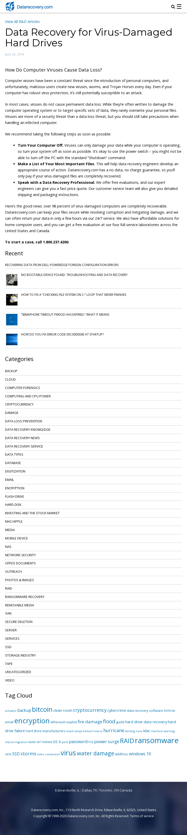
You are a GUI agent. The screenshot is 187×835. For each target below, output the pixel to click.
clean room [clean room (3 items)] (62, 710)
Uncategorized (18, 672)
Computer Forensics (22, 387)
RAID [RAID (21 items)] (127, 740)
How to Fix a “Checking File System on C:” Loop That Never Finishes (73, 295)
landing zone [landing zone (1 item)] (133, 731)
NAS (8, 546)
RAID (8, 588)
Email (9, 479)
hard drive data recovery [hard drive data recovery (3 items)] (146, 721)
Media (10, 529)
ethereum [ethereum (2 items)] (58, 722)
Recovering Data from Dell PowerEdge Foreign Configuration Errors (61, 265)
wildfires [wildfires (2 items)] (121, 754)
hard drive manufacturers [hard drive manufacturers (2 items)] (45, 731)
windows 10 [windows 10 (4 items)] (140, 754)
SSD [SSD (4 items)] (16, 754)
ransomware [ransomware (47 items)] (157, 740)
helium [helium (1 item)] (88, 731)
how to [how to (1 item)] (98, 731)
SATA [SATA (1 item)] (8, 754)
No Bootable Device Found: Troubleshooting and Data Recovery (74, 275)
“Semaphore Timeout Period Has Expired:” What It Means (65, 314)
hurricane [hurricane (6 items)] (113, 730)
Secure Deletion (18, 621)
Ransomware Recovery (24, 596)
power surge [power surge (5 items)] (106, 741)
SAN (8, 613)
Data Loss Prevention (23, 421)
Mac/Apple (14, 521)
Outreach (13, 571)
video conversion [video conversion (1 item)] (48, 754)
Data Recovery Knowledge (27, 429)
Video (9, 680)
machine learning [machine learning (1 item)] (163, 731)
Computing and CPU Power (28, 396)
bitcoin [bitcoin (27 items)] (42, 709)
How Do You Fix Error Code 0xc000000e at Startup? (62, 334)
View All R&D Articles (22, 21)
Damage (12, 412)
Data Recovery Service (24, 446)
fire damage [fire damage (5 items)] (90, 722)
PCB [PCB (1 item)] (90, 742)
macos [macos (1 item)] (9, 742)
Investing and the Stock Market (32, 513)
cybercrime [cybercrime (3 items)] (116, 710)
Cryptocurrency (19, 404)
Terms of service (142, 816)
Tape (9, 663)
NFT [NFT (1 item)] (39, 742)
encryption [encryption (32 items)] (32, 720)
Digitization (15, 471)
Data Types (14, 454)
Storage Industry (20, 655)
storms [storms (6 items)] (28, 753)
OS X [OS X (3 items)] (57, 741)
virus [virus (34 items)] (68, 752)
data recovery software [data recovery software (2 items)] (145, 710)
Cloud (10, 379)
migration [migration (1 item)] (20, 742)
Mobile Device (16, 538)
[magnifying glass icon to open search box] (173, 7)
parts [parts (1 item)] (65, 742)
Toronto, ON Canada (115, 790)
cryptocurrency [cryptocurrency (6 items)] (90, 710)
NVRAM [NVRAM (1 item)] (47, 742)
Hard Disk (13, 504)
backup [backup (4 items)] (24, 710)
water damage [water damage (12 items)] (95, 753)
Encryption (14, 488)
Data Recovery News (22, 438)
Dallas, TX (89, 790)
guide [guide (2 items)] (120, 722)
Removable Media (19, 605)
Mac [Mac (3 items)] (146, 730)
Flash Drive (14, 496)
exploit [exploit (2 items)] (71, 722)
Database (13, 463)
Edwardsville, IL (67, 790)
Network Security (20, 555)
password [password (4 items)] (78, 741)
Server (11, 630)
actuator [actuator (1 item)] (10, 711)
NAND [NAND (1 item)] (32, 742)
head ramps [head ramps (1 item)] (74, 731)
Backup (11, 371)
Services (12, 638)
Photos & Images (19, 580)
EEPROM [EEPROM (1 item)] (169, 711)
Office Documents (20, 563)
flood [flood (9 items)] (109, 721)
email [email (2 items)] (9, 722)
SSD (8, 647)
